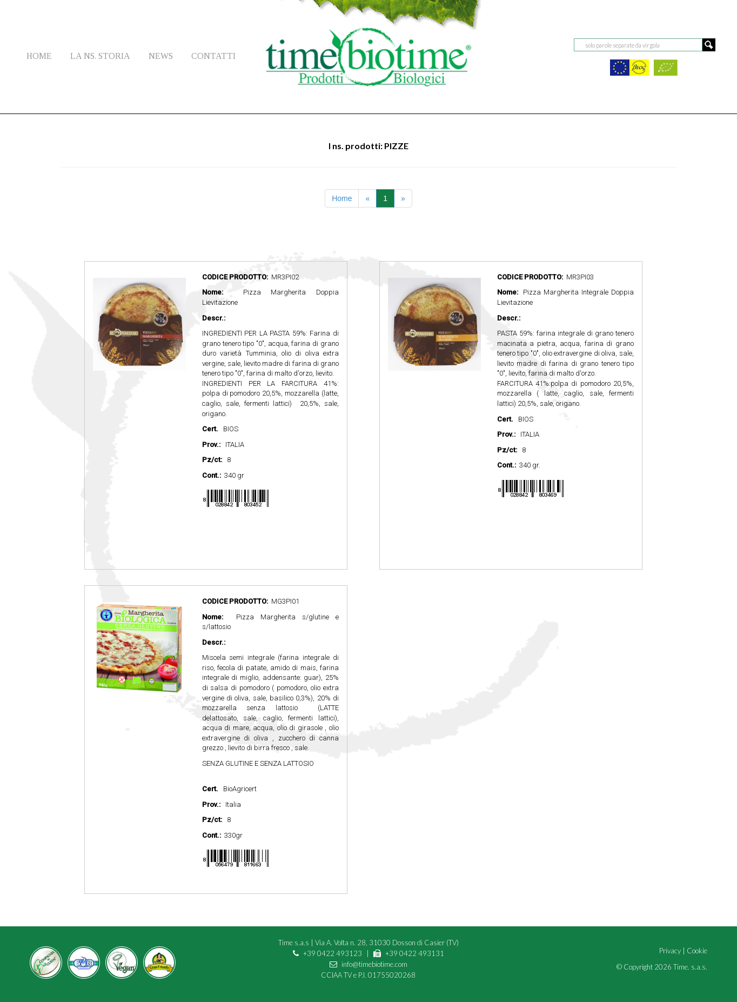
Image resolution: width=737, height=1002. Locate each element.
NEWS (161, 56)
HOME (39, 56)
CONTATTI (213, 56)
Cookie (697, 950)
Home (342, 198)
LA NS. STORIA (100, 56)
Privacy (670, 950)
